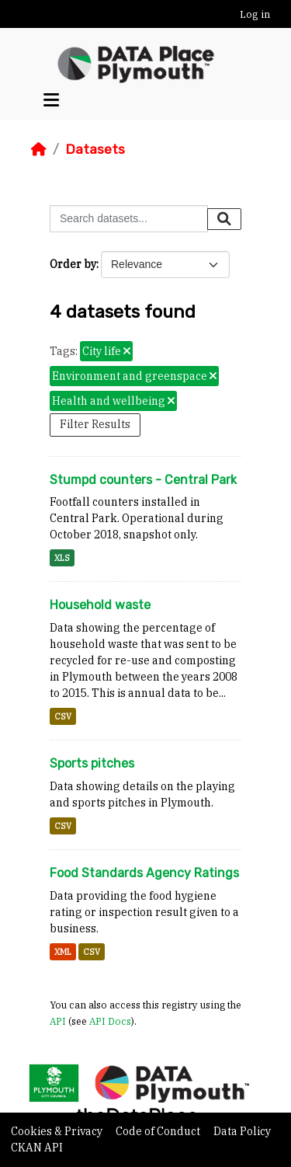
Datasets (95, 149)
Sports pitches (92, 763)
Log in (255, 14)
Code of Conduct (159, 1131)
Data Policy (242, 1131)
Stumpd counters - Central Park (143, 479)
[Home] (39, 149)
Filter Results (95, 424)
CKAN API (37, 1148)
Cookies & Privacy (58, 1131)
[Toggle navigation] (51, 100)
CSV (62, 716)
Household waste (100, 604)
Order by (73, 264)
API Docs (110, 1021)
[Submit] (224, 219)
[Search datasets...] (129, 218)
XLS (62, 557)
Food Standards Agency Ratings (144, 873)
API (58, 1021)
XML (62, 951)
